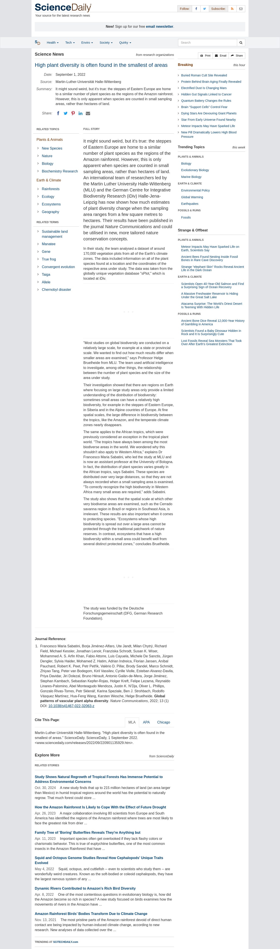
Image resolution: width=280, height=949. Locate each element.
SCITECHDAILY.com (65, 942)
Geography (50, 212)
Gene (46, 251)
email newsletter (159, 26)
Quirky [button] (125, 42)
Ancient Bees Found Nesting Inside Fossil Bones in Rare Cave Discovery (209, 258)
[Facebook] (58, 113)
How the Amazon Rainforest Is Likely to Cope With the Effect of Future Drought (100, 807)
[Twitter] (65, 113)
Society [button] (106, 42)
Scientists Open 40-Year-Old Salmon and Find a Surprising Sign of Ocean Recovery (212, 285)
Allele (46, 282)
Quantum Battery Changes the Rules (206, 100)
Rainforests (51, 189)
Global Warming (192, 197)
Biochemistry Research (60, 171)
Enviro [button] (87, 42)
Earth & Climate (49, 180)
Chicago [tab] (163, 722)
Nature (47, 156)
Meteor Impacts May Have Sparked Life (208, 126)
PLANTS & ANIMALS (191, 156)
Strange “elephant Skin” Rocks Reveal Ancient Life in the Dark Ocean (212, 268)
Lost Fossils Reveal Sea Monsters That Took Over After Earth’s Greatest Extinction (211, 342)
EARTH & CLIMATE (190, 183)
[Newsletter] (240, 8)
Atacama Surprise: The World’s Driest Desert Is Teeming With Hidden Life (211, 305)
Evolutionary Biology (195, 170)
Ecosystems (51, 204)
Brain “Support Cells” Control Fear (204, 107)
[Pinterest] (73, 113)
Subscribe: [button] (218, 8)
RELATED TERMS (48, 222)
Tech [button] (70, 42)
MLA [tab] (132, 722)
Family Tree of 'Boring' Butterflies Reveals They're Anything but (87, 832)
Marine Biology (191, 177)
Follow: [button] (184, 8)
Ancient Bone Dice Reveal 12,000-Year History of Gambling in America (213, 322)
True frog (49, 259)
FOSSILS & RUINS (189, 210)
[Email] (88, 113)
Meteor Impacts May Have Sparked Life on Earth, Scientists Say (210, 248)
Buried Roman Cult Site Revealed (204, 75)
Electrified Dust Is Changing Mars (204, 88)
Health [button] (53, 42)
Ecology (48, 196)
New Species (52, 148)
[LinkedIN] (80, 113)
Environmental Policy (195, 190)
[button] (205, 55)
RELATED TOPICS (48, 129)
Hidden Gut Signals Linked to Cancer (206, 94)
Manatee (48, 244)
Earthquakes (189, 203)
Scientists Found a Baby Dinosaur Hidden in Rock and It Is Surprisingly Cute (211, 332)
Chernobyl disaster (56, 289)
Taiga (46, 274)
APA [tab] (146, 722)
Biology (47, 163)
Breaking (185, 65)
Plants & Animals (50, 139)
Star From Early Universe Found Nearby (208, 119)
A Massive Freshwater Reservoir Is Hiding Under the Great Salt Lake (209, 295)
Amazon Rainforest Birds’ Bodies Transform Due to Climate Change (91, 914)
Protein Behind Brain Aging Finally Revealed (211, 81)
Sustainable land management (55, 234)
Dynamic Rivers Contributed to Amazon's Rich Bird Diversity (85, 888)
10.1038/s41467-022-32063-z (71, 706)
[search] (241, 42)
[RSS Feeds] (232, 8)
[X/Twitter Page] (204, 8)
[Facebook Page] (196, 8)
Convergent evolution (58, 267)
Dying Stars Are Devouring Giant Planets (208, 113)
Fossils (186, 217)
